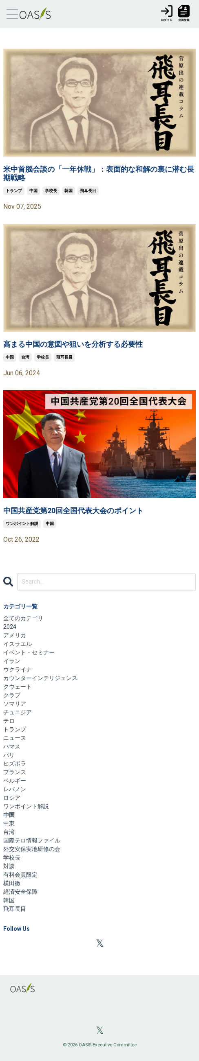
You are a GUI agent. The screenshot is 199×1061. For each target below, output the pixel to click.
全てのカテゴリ (23, 618)
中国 (33, 190)
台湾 (25, 357)
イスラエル (17, 644)
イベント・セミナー (29, 652)
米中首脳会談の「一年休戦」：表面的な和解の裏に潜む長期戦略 (98, 173)
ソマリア (14, 703)
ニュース (14, 738)
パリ (9, 755)
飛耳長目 (88, 190)
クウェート (17, 686)
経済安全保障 (20, 891)
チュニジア (17, 712)
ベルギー (14, 780)
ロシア (11, 797)
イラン (11, 661)
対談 (9, 866)
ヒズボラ (14, 763)
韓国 (68, 190)
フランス (14, 772)
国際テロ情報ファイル (31, 840)
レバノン (14, 789)
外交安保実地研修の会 (31, 849)
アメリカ (14, 635)
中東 (9, 823)
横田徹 (11, 883)
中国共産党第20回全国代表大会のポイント (73, 510)
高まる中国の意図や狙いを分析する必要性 (73, 344)
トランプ (14, 190)
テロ (9, 721)
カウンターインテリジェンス (40, 678)
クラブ (11, 695)
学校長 (51, 190)
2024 (9, 626)
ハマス (11, 746)
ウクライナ (17, 669)
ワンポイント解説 (22, 523)
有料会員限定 (20, 874)
